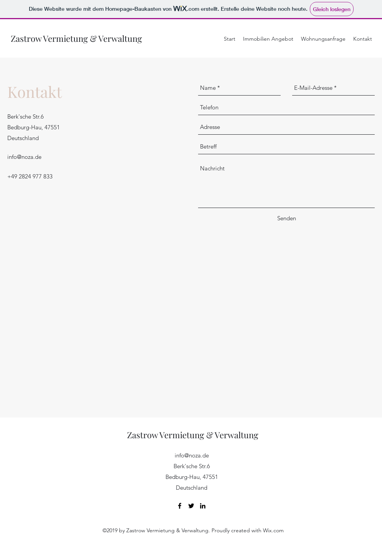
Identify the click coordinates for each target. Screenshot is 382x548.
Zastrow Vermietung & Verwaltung (76, 38)
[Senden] (286, 218)
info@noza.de (24, 156)
